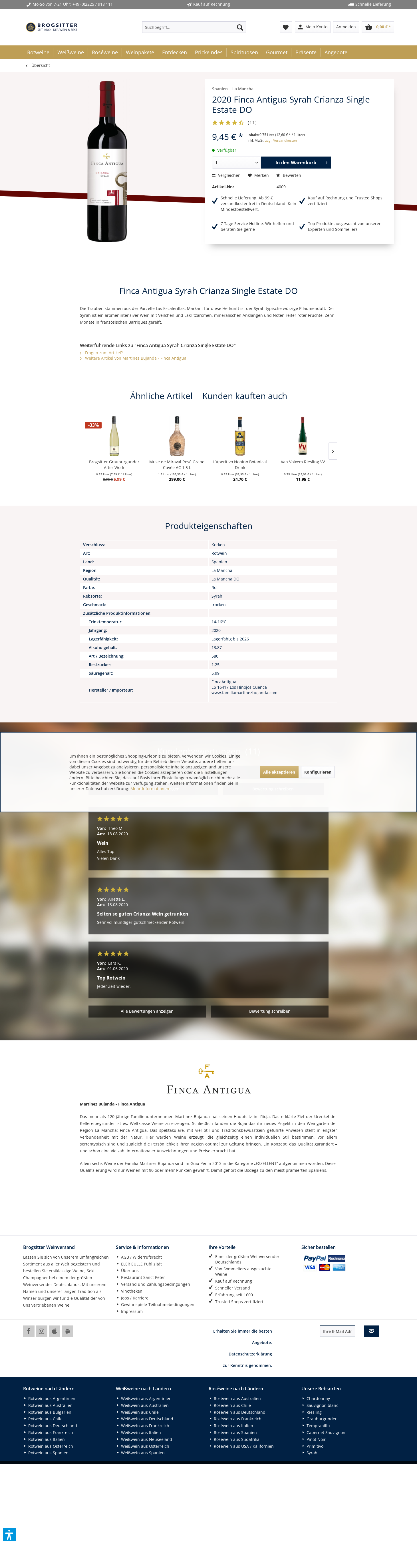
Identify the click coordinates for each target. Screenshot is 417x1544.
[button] (9, 1534)
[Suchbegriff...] (194, 27)
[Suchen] (240, 27)
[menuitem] (194, 27)
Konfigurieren (317, 772)
